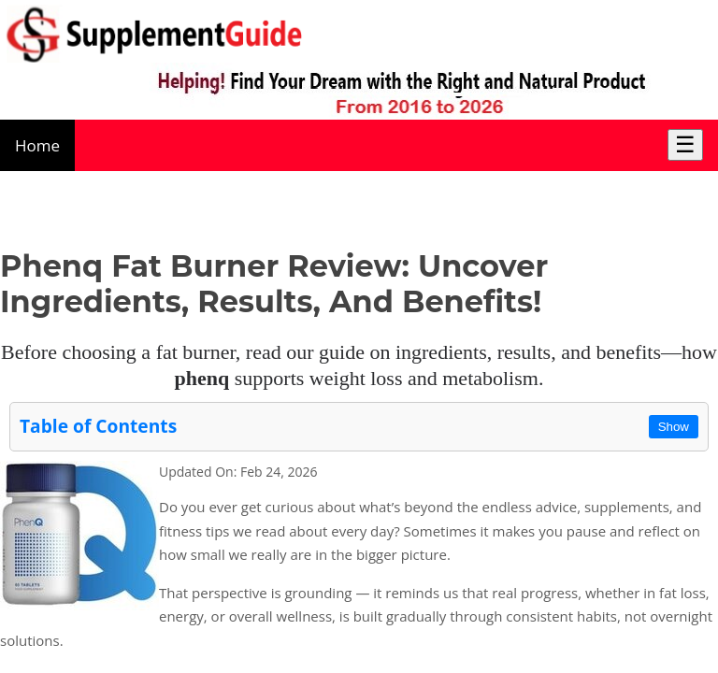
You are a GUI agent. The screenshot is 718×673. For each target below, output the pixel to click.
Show (673, 427)
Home (37, 145)
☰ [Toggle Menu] (685, 144)
